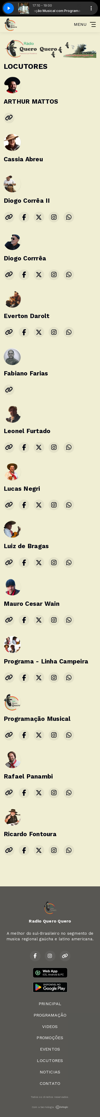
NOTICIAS (50, 1071)
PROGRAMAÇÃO (50, 1015)
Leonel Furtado (27, 431)
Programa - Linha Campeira (46, 661)
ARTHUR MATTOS (31, 101)
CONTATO (50, 1083)
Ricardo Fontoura (30, 834)
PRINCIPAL (50, 1003)
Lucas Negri (22, 488)
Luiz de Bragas (26, 546)
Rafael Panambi (28, 776)
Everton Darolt (26, 316)
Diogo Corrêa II (27, 200)
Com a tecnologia (50, 1107)
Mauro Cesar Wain (31, 603)
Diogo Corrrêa (25, 258)
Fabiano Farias (26, 373)
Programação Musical (37, 718)
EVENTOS (50, 1049)
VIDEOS (50, 1026)
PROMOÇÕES (50, 1037)
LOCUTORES (50, 1060)
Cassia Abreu (23, 159)
